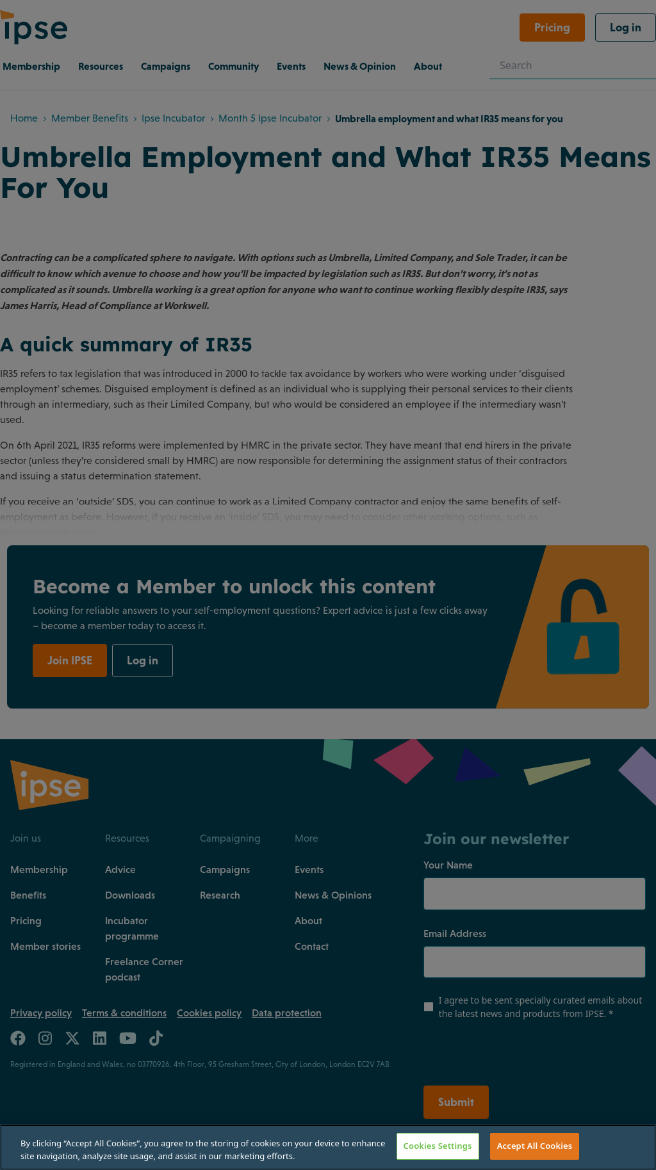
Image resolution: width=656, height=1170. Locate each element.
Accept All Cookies (535, 1145)
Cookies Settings (438, 1145)
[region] (328, 1147)
